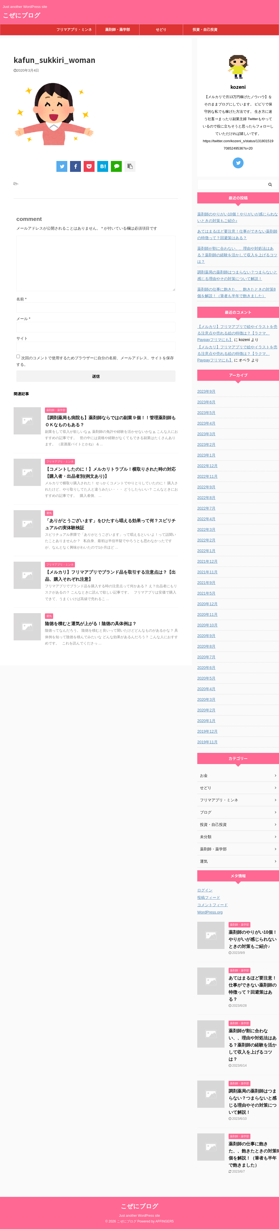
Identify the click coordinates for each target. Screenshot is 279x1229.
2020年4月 (206, 689)
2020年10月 (207, 625)
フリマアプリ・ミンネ (74, 30)
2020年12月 (207, 604)
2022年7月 (206, 508)
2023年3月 (206, 434)
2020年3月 (206, 699)
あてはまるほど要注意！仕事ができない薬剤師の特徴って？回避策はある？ (237, 234)
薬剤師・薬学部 (117, 30)
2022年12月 (207, 466)
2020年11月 (207, 614)
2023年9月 (206, 391)
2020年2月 (206, 710)
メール (23, 319)
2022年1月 (206, 551)
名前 (21, 299)
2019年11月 (207, 742)
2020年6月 (206, 667)
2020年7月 (206, 657)
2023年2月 (206, 444)
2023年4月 (206, 423)
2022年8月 (206, 497)
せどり (161, 30)
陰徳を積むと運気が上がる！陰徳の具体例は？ (91, 623)
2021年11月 (207, 572)
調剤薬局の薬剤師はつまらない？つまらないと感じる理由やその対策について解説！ (237, 275)
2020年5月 (206, 678)
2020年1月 (206, 721)
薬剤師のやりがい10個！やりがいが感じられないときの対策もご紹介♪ (237, 217)
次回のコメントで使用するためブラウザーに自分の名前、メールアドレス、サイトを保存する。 (95, 361)
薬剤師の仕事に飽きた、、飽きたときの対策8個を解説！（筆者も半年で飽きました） (236, 292)
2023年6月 (206, 402)
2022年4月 (206, 519)
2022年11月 (207, 476)
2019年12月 (207, 731)
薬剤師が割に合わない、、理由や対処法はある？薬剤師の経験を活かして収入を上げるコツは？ (237, 255)
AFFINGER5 (164, 1221)
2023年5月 (206, 412)
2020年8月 (206, 646)
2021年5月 (206, 593)
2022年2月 (206, 540)
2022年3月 (206, 529)
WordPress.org (210, 912)
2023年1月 (206, 455)
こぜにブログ (21, 15)
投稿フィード (208, 897)
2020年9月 (206, 636)
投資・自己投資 (205, 30)
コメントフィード (212, 905)
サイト (22, 338)
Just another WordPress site (139, 1216)
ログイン (205, 890)
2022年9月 (206, 487)
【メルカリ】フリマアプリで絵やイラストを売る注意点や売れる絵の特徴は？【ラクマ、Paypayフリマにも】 (237, 333)
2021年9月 (206, 582)
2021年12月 (207, 561)
